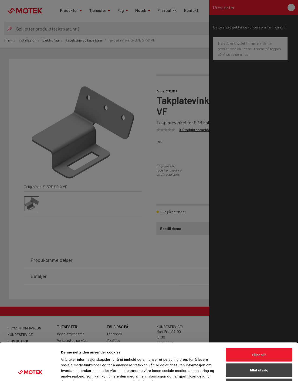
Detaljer (247, 372)
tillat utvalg (259, 335)
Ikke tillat (259, 350)
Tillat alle (259, 320)
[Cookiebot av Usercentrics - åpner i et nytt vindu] (30, 371)
